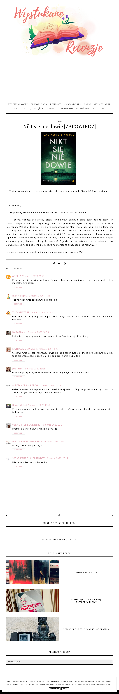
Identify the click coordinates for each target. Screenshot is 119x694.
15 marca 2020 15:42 (39, 405)
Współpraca (39, 104)
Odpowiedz (19, 287)
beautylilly (19, 405)
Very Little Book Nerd (26, 424)
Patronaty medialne (97, 104)
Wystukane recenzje (21, 692)
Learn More (54, 689)
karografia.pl (112, 692)
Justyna (17, 368)
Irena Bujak (19, 295)
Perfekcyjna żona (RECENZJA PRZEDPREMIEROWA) (86, 600)
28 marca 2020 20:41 (54, 441)
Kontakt (55, 104)
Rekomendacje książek (28, 108)
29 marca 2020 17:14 (56, 458)
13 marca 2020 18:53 (37, 332)
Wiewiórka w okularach (27, 441)
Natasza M (19, 332)
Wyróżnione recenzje (90, 108)
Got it (65, 689)
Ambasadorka (72, 104)
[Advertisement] (59, 78)
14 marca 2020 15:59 (34, 368)
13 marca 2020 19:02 (47, 348)
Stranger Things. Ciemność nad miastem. (86, 629)
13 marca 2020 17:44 (41, 312)
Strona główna (18, 104)
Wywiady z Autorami (60, 108)
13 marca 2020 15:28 (39, 295)
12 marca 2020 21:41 (33, 276)
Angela (16, 276)
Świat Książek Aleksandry (28, 458)
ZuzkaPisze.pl (20, 312)
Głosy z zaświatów (86, 572)
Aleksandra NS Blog (25, 385)
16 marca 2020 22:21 (52, 424)
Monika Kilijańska (23, 348)
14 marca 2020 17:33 (50, 385)
